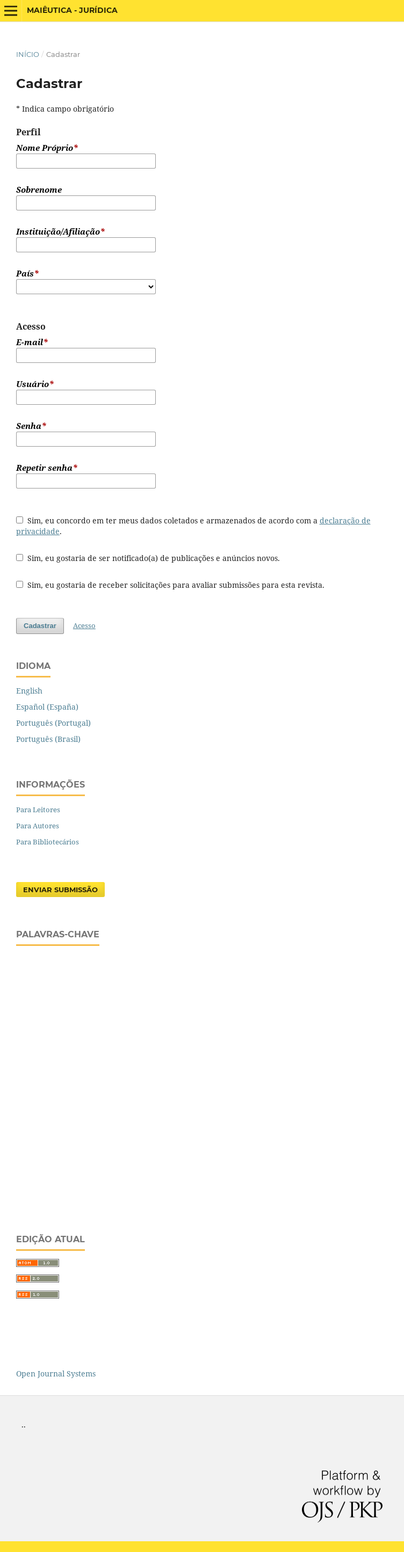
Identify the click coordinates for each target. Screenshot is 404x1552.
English (29, 691)
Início (27, 54)
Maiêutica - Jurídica (72, 10)
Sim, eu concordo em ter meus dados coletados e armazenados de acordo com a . (193, 525)
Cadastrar (40, 626)
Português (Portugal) (53, 723)
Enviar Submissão (60, 889)
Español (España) (47, 707)
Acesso (84, 625)
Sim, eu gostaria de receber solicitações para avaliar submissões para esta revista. (170, 585)
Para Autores (37, 825)
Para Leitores (38, 809)
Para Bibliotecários (47, 842)
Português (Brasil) (48, 739)
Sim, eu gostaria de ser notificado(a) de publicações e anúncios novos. (148, 558)
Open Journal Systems (56, 1373)
